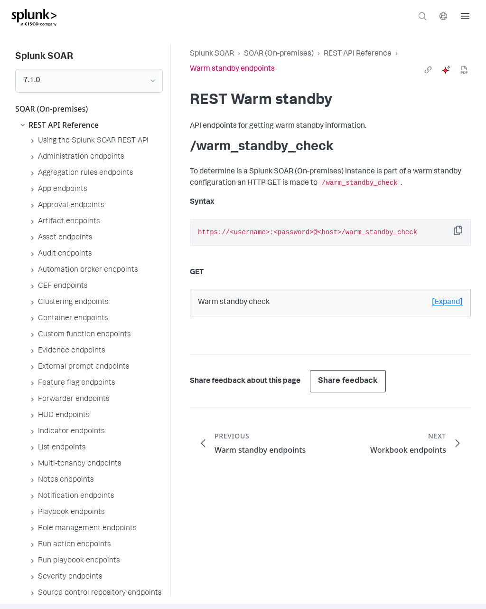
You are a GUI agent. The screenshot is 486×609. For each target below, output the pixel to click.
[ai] (446, 69)
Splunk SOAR (212, 54)
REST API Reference (358, 54)
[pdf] (464, 69)
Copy (465, 233)
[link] (428, 69)
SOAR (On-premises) (279, 54)
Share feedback (348, 381)
